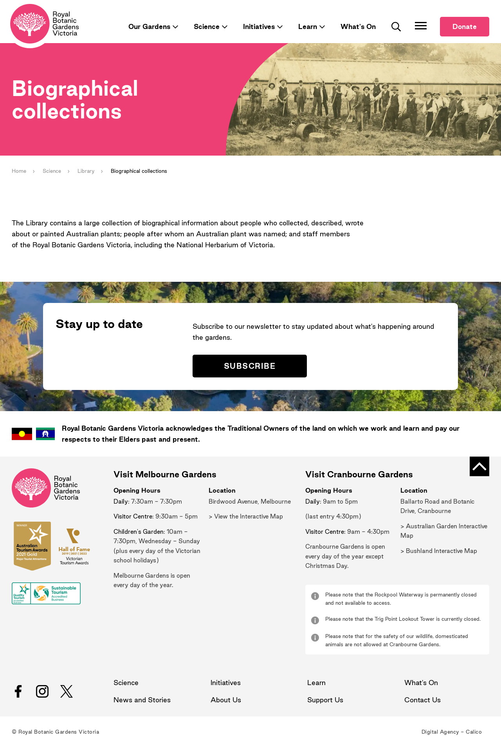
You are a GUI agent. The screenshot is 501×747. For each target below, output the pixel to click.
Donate (464, 26)
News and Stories (142, 699)
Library (85, 171)
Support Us (325, 699)
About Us (226, 699)
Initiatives (259, 26)
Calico (474, 731)
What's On (358, 26)
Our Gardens (149, 26)
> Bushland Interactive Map (438, 551)
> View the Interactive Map (246, 516)
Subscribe (250, 366)
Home (19, 171)
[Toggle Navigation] (420, 25)
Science (207, 26)
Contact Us (422, 699)
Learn (307, 26)
